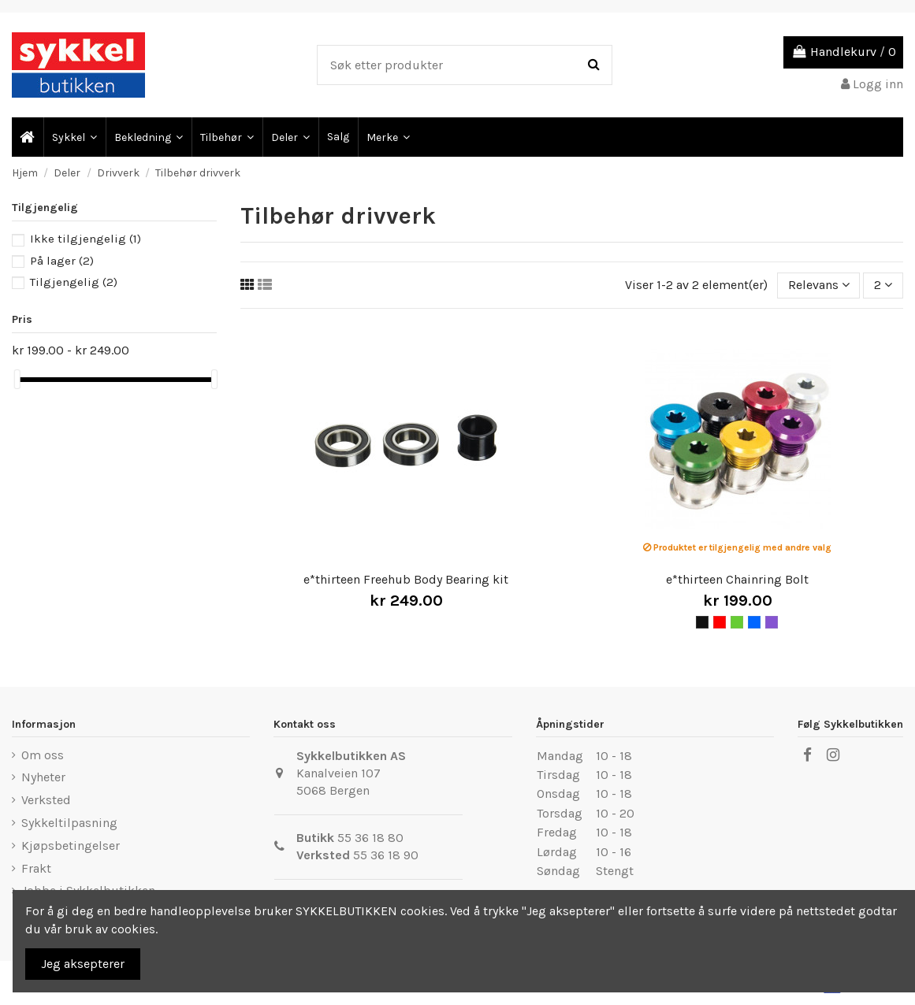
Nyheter (43, 777)
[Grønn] (737, 622)
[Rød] (719, 622)
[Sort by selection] (819, 285)
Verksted (46, 799)
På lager (62, 261)
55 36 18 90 (385, 854)
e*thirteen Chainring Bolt (737, 579)
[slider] (17, 379)
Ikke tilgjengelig (85, 239)
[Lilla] (771, 622)
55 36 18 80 (370, 837)
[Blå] (754, 622)
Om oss (42, 754)
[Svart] (702, 622)
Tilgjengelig (73, 282)
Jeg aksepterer (83, 963)
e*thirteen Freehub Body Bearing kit (405, 579)
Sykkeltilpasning (69, 822)
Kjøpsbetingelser (70, 845)
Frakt (36, 868)
